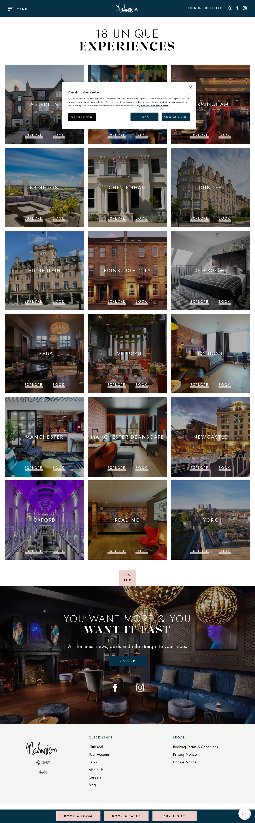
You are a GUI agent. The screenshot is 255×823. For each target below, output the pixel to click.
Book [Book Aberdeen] (59, 135)
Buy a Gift (174, 813)
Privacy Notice (185, 755)
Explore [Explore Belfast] (117, 135)
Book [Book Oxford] (59, 550)
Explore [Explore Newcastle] (199, 467)
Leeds (44, 354)
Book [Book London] (225, 384)
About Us (96, 771)
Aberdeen (44, 104)
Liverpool (127, 354)
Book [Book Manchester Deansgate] (141, 467)
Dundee (210, 187)
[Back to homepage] (43, 761)
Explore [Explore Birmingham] (199, 135)
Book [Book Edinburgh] (59, 301)
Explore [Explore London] (199, 384)
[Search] (230, 8)
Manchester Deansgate (127, 437)
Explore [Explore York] (199, 550)
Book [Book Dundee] (225, 218)
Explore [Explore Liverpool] (117, 384)
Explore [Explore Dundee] (199, 218)
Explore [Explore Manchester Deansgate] (117, 467)
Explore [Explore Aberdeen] (34, 135)
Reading (127, 520)
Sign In (195, 8)
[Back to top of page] (127, 577)
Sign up (127, 661)
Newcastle (210, 437)
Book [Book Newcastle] (225, 467)
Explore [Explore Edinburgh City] (117, 301)
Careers (95, 778)
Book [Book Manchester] (59, 467)
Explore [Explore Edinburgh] (34, 301)
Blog (92, 786)
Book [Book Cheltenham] (141, 218)
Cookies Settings (81, 116)
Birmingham (210, 104)
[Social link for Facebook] (237, 8)
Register (213, 8)
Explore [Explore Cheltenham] (117, 218)
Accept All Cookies (176, 116)
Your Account (99, 755)
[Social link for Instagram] (245, 8)
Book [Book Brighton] (59, 218)
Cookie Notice (185, 763)
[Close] (190, 87)
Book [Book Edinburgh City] (141, 301)
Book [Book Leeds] (59, 384)
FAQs (93, 763)
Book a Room (78, 813)
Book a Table (126, 813)
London (210, 354)
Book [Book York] (225, 550)
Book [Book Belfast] (141, 135)
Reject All (144, 116)
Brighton (44, 187)
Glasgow (210, 270)
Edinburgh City (127, 270)
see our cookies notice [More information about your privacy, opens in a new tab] (155, 105)
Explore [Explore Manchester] (34, 467)
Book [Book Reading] (141, 550)
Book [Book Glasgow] (225, 301)
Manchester (44, 437)
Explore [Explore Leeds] (34, 384)
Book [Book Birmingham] (225, 135)
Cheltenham (127, 187)
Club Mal (96, 748)
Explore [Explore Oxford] (34, 550)
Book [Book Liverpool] (141, 384)
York (210, 520)
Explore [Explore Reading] (117, 550)
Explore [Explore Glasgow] (199, 301)
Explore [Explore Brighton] (34, 218)
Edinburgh (44, 270)
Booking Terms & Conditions (195, 748)
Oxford (44, 520)
